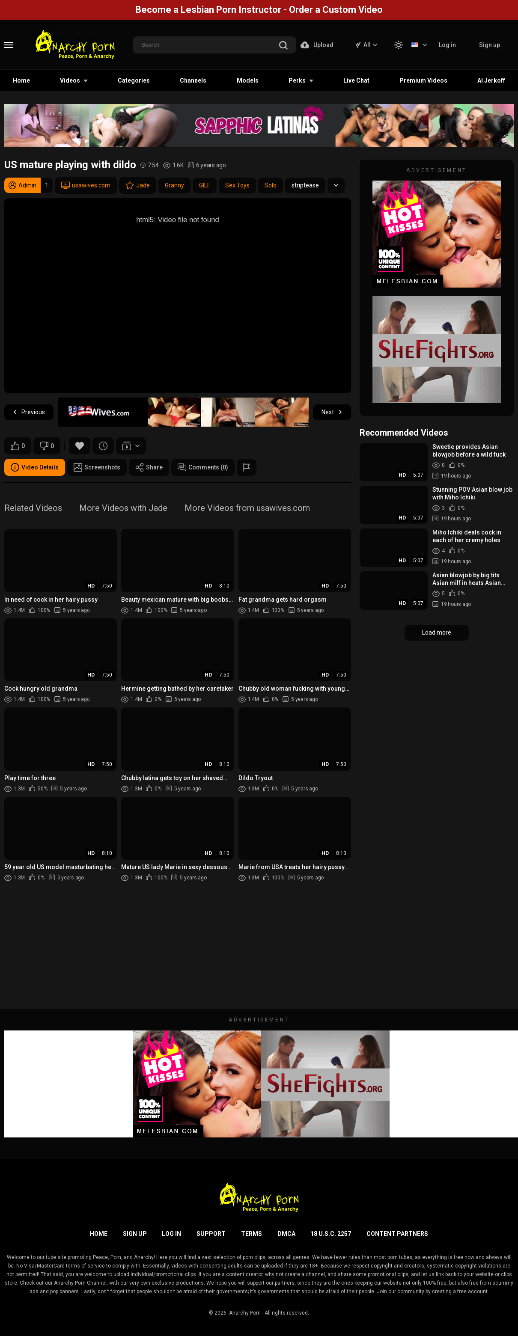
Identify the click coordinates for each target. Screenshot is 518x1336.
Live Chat (356, 80)
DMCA (286, 1233)
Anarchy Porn (245, 1313)
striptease (305, 185)
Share (149, 467)
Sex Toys (237, 185)
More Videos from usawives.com (247, 508)
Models (248, 80)
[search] (283, 46)
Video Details (35, 467)
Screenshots (97, 467)
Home (21, 80)
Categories (134, 80)
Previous (29, 412)
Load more (436, 632)
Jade (137, 185)
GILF (204, 185)
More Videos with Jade (123, 508)
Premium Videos (423, 80)
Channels (193, 80)
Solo (271, 185)
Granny (174, 185)
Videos (70, 80)
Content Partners (397, 1233)
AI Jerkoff (491, 80)
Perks (297, 80)
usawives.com (85, 185)
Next (332, 412)
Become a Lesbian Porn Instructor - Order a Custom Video (259, 9)
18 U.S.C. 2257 (330, 1233)
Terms (251, 1233)
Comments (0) (203, 467)
